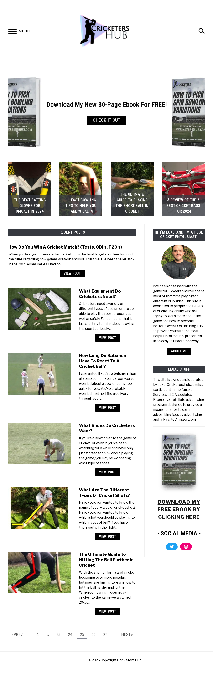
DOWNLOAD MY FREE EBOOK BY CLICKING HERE (178, 509)
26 (95, 634)
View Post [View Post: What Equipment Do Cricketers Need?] (107, 338)
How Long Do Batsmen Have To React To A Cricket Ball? (102, 361)
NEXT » (127, 635)
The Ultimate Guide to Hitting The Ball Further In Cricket (106, 560)
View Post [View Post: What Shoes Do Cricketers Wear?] (107, 472)
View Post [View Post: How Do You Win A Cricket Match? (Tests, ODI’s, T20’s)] (72, 273)
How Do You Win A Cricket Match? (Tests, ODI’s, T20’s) (65, 247)
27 (107, 634)
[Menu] (12, 32)
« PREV (17, 635)
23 (60, 634)
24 (72, 634)
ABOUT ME (179, 351)
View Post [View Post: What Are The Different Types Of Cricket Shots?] (107, 537)
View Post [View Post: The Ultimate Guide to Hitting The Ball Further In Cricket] (107, 611)
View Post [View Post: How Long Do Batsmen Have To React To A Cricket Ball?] (107, 408)
